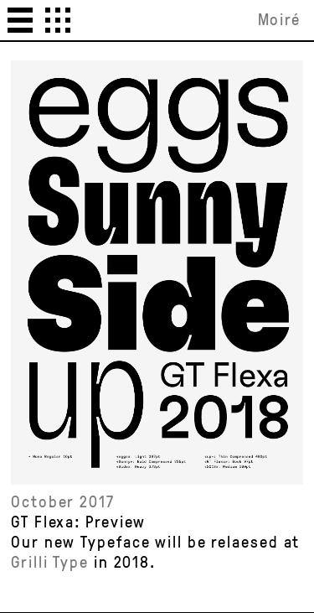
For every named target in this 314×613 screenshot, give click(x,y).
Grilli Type (50, 561)
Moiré (279, 19)
